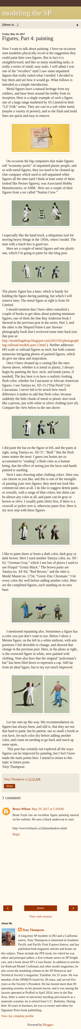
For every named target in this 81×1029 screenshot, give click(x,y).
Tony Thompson (33, 930)
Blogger (48, 1024)
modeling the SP (26, 13)
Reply (16, 834)
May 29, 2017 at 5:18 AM (48, 809)
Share (9, 786)
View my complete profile (17, 1016)
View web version (40, 916)
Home (40, 908)
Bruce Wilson (21, 809)
